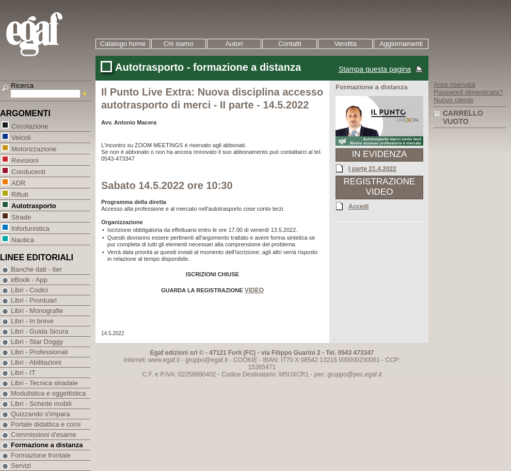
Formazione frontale (41, 455)
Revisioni (25, 159)
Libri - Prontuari (34, 300)
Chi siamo (179, 44)
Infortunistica (30, 228)
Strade (21, 216)
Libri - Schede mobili (41, 403)
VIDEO (254, 290)
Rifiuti (19, 194)
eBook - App (29, 280)
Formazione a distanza (47, 445)
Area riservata (454, 84)
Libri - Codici (29, 290)
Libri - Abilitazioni (36, 362)
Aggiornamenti (401, 44)
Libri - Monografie (37, 311)
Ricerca (22, 85)
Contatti (289, 44)
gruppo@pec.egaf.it (355, 374)
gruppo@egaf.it (206, 360)
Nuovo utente (453, 100)
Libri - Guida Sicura (39, 331)
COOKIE (245, 360)
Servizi (21, 465)
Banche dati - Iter (36, 269)
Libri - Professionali (39, 352)
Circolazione (30, 125)
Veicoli (21, 137)
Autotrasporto (33, 205)
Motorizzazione (33, 148)
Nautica (22, 239)
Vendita (345, 44)
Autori (234, 44)
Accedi (358, 206)
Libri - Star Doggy (37, 342)
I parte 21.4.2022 (372, 168)
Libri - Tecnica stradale (44, 383)
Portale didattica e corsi (46, 424)
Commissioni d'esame (43, 434)
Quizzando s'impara (40, 414)
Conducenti (28, 171)
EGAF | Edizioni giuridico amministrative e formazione (47, 35)
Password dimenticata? (468, 92)
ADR (18, 182)
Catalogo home (123, 44)
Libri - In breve (32, 321)
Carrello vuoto (463, 117)
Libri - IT (23, 372)
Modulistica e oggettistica (48, 393)
